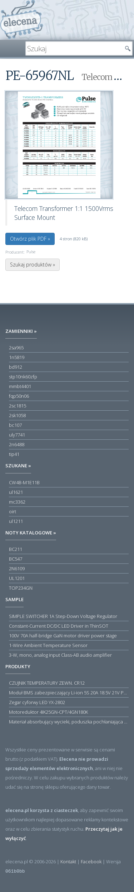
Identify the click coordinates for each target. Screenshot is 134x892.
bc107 (15, 425)
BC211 (15, 549)
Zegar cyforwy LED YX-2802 (37, 702)
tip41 (14, 454)
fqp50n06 (19, 396)
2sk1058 (17, 415)
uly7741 (17, 434)
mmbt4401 (20, 386)
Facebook (91, 861)
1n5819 (16, 357)
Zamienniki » (21, 331)
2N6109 (17, 568)
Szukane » (18, 465)
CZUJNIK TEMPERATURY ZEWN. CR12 (47, 683)
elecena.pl (21, 20)
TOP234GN (21, 588)
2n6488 (16, 444)
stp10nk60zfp (23, 376)
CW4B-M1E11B (24, 482)
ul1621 (16, 492)
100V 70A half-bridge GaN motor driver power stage (63, 635)
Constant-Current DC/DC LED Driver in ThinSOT (58, 626)
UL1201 (17, 578)
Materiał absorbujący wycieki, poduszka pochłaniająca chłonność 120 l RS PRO (69, 721)
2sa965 (16, 347)
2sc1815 (17, 405)
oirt (12, 511)
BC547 (15, 559)
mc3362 (17, 502)
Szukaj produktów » (32, 264)
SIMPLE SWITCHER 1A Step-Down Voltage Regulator (63, 616)
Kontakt (68, 861)
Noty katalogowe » (30, 532)
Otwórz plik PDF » (30, 238)
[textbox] (73, 48)
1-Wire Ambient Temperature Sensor (48, 645)
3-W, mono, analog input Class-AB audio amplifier (60, 655)
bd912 (15, 367)
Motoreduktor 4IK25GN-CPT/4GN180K (48, 712)
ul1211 (16, 521)
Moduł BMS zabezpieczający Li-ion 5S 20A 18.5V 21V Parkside (69, 692)
